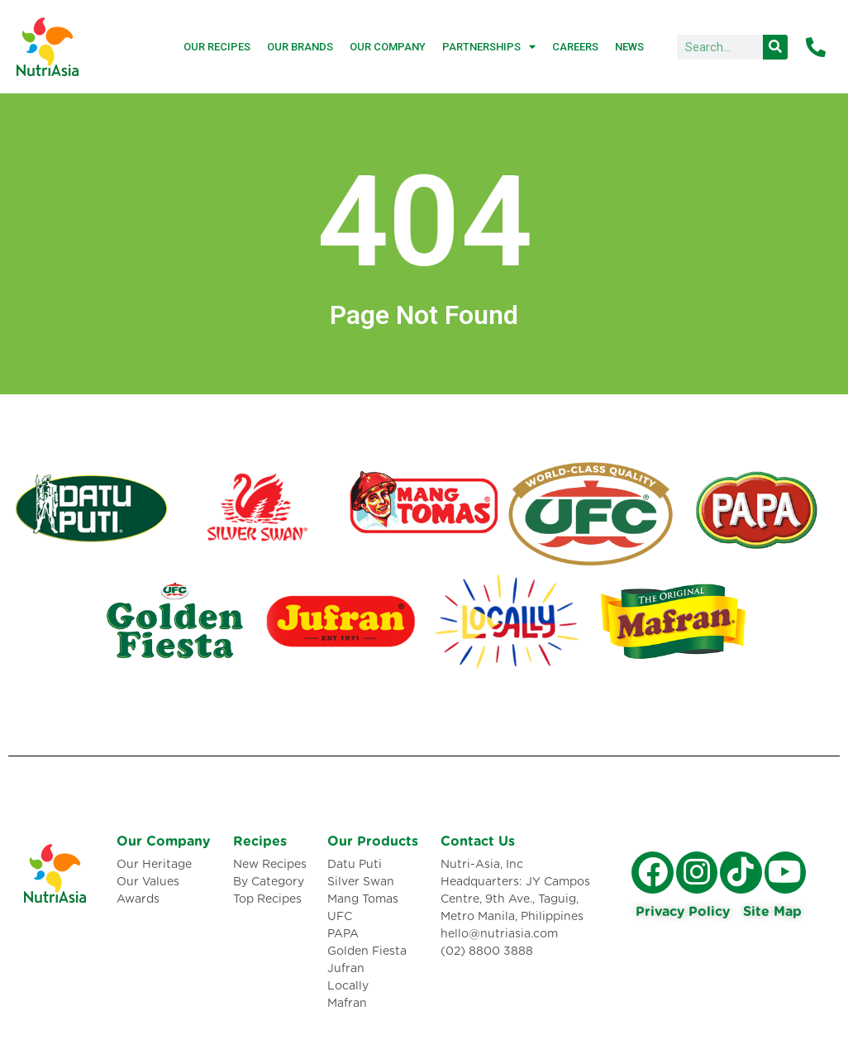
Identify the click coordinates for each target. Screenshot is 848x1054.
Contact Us (478, 841)
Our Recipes (216, 47)
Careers (575, 47)
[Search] (775, 47)
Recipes (260, 841)
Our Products (372, 841)
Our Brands (300, 47)
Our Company (388, 47)
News (629, 47)
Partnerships (489, 46)
